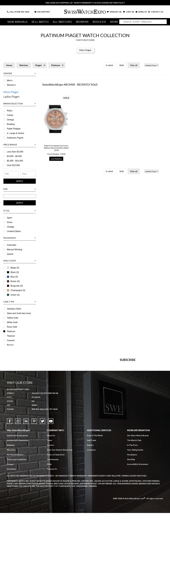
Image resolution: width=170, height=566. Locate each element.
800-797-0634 (51, 462)
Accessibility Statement (137, 517)
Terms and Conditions (17, 512)
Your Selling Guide (135, 503)
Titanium (11, 336)
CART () (128, 12)
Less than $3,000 (15, 152)
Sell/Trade (91, 493)
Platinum (11, 331)
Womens (81, 21)
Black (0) (13, 272)
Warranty (11, 503)
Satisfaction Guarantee (17, 488)
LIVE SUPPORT (42, 12)
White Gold (12, 322)
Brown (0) (13, 281)
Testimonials (53, 512)
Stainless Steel (14, 309)
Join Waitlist (56, 158)
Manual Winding (14, 249)
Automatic (11, 245)
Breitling (11, 124)
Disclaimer (11, 522)
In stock (109, 65)
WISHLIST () (114, 12)
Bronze (10, 345)
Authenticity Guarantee (17, 493)
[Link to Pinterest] (34, 474)
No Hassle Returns (15, 507)
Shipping (10, 498)
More (113, 21)
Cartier (10, 115)
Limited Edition (14, 231)
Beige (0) (13, 268)
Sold (121, 65)
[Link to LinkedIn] (26, 474)
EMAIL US (141, 12)
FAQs (49, 517)
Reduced (98, 21)
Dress (9, 222)
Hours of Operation (55, 507)
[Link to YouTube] (50, 474)
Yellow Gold (12, 318)
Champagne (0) (16, 290)
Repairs (90, 498)
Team (49, 493)
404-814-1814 (23, 12)
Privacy (10, 517)
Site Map (131, 512)
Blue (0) (12, 277)
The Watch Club (134, 493)
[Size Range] (19, 196)
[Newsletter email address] (97, 399)
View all (133, 65)
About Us (51, 488)
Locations (91, 503)
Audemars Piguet (15, 138)
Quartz (10, 254)
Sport (9, 218)
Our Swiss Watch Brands (138, 488)
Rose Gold (12, 327)
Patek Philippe (13, 129)
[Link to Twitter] (42, 474)
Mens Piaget (11, 92)
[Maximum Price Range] (28, 173)
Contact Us (52, 522)
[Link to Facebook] (9, 474)
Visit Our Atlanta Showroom (59, 503)
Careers (50, 498)
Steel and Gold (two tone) (19, 313)
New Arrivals (17, 21)
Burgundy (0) (15, 286)
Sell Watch (39, 21)
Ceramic (11, 340)
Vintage (10, 227)
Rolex (9, 111)
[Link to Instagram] (17, 474)
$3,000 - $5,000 (14, 156)
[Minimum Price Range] (11, 173)
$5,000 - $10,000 (15, 161)
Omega (10, 120)
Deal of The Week (95, 488)
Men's (9, 80)
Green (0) (13, 295)
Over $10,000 (13, 165)
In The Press (132, 498)
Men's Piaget (85, 50)
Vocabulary (132, 507)
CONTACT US (155, 12)
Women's (11, 85)
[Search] (143, 21)
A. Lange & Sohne (15, 133)
